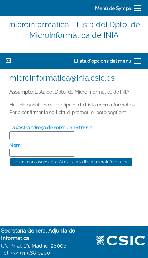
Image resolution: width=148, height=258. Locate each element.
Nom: (15, 145)
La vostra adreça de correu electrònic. (51, 127)
